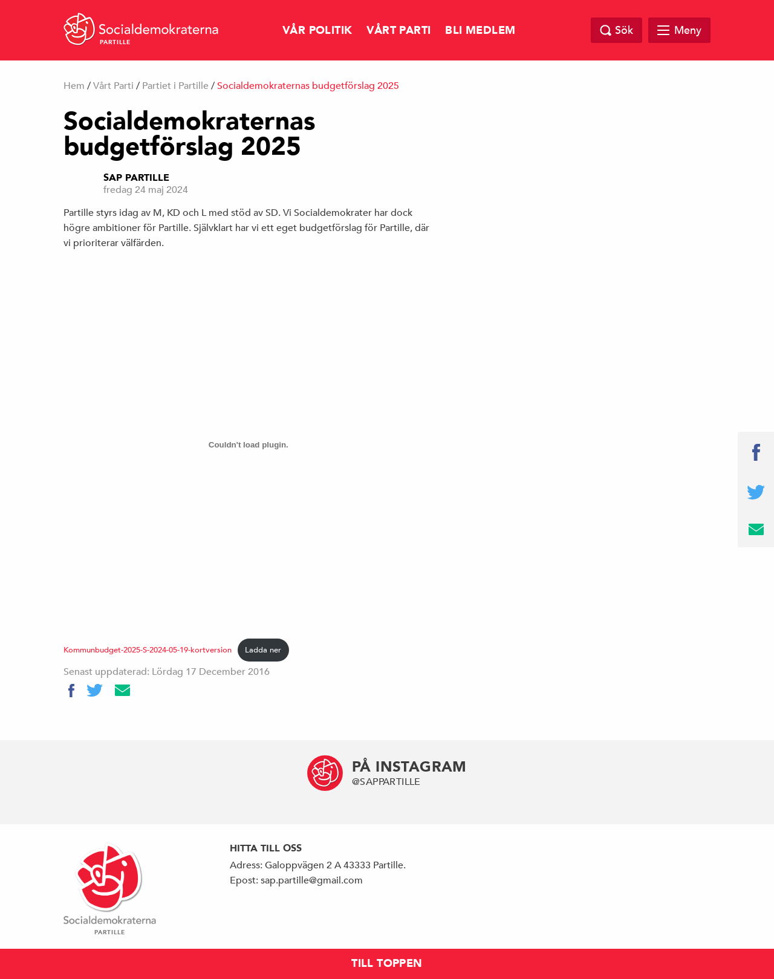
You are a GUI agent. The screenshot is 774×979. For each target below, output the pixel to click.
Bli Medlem (480, 30)
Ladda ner (263, 650)
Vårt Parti (398, 30)
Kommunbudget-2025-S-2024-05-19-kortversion (147, 650)
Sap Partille (136, 177)
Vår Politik (317, 30)
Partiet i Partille (175, 86)
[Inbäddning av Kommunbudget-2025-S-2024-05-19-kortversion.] (248, 444)
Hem (74, 86)
